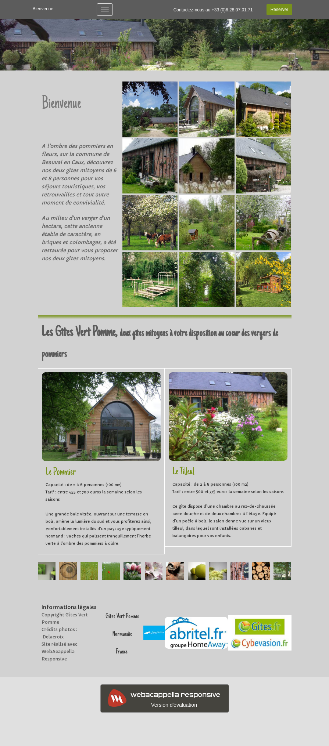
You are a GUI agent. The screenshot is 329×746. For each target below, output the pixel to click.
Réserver (280, 9)
